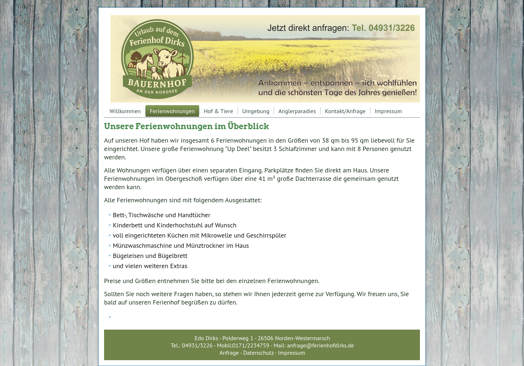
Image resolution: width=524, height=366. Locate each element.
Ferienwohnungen (172, 111)
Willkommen (125, 111)
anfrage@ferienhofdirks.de (320, 345)
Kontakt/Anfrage (345, 111)
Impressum (388, 111)
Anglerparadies (297, 111)
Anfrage (229, 352)
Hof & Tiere (218, 111)
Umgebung (256, 111)
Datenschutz (258, 352)
